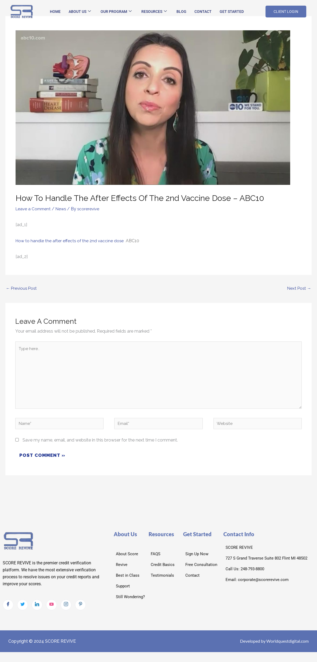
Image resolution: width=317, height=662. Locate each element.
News (63, 208)
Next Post (298, 288)
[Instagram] (66, 609)
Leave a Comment (34, 208)
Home (55, 11)
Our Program (116, 11)
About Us (80, 11)
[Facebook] (8, 609)
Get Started (232, 11)
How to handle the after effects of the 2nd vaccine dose (71, 240)
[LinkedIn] (37, 609)
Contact (203, 11)
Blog (181, 11)
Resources (154, 11)
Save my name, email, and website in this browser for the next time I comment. (100, 444)
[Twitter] (22, 609)
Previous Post (22, 288)
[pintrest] (80, 609)
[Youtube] (51, 609)
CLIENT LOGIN (286, 11)
